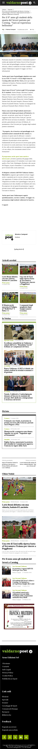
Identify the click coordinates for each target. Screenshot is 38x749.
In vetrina (7, 366)
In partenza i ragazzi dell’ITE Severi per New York (22, 569)
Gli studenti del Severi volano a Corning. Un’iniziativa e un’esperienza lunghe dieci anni (23, 582)
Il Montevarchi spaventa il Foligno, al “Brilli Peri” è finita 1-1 (9, 308)
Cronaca (6, 418)
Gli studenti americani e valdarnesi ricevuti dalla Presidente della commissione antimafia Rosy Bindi (22, 595)
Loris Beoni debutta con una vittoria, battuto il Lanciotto (10, 278)
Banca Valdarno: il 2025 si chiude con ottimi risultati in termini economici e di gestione (18, 370)
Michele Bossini (15, 502)
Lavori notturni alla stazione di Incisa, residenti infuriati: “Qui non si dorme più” (28, 464)
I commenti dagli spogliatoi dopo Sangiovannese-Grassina (26, 308)
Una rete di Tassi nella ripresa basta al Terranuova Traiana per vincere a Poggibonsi (27, 280)
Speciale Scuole (8, 340)
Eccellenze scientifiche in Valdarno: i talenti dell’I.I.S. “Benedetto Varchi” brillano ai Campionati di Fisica (18, 345)
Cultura (4, 9)
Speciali (10, 9)
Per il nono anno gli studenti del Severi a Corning (15, 11)
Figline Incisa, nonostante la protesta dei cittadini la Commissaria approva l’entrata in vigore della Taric (18, 444)
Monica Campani (11, 29)
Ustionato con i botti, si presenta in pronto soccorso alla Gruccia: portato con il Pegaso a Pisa (18, 423)
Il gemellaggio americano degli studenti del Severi (16, 12)
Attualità (7, 439)
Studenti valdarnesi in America (10, 14)
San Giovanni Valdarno (19, 566)
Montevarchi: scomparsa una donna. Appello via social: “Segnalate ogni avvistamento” (18, 433)
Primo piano (6, 283)
